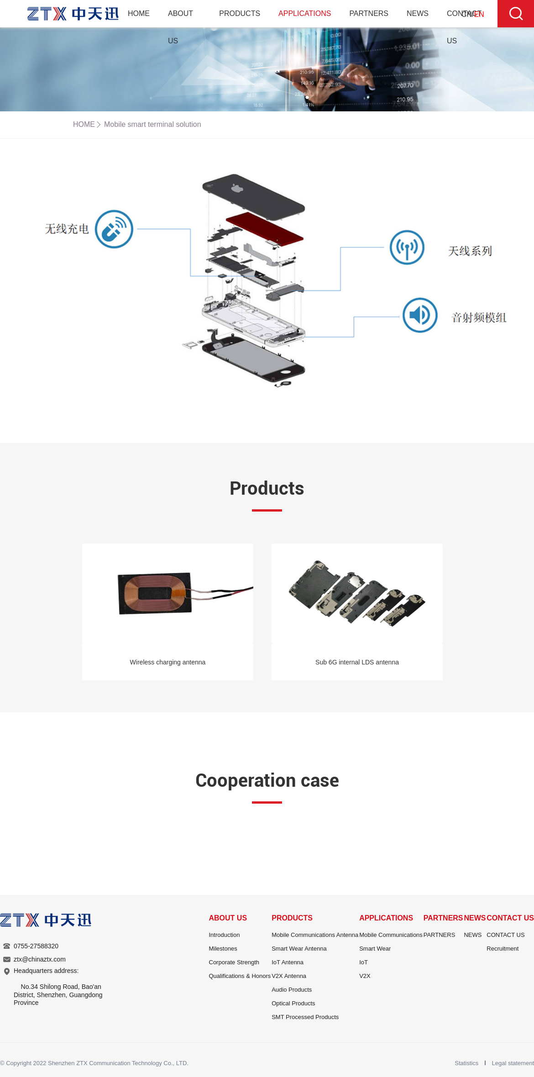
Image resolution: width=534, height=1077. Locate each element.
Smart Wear (375, 948)
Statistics (467, 1063)
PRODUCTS (239, 13)
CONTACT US (510, 918)
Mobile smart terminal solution (152, 124)
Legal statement (513, 1063)
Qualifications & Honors (240, 975)
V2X (365, 975)
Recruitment (502, 948)
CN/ (472, 14)
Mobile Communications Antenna (315, 934)
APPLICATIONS (304, 13)
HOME (139, 13)
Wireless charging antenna (168, 662)
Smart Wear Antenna (299, 948)
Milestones (223, 948)
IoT (363, 962)
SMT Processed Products (305, 1017)
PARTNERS (368, 13)
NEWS (418, 13)
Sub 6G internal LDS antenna (357, 662)
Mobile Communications (391, 934)
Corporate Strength (234, 962)
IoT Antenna (288, 962)
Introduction (224, 934)
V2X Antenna (289, 975)
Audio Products (292, 989)
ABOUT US (228, 918)
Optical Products (293, 1003)
